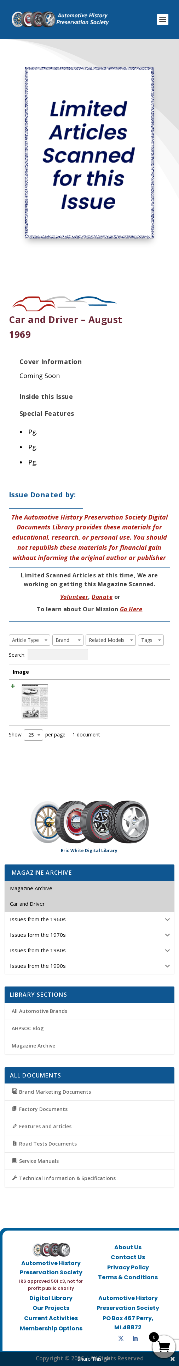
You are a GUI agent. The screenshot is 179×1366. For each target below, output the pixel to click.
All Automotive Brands (39, 1011)
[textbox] (27, 640)
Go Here (131, 609)
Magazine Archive (33, 1045)
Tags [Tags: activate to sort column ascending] (120, 671)
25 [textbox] (31, 734)
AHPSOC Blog (28, 1028)
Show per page (37, 735)
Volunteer (74, 597)
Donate (102, 597)
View (153, 688)
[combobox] (29, 640)
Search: (48, 654)
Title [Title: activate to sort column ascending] (62, 671)
